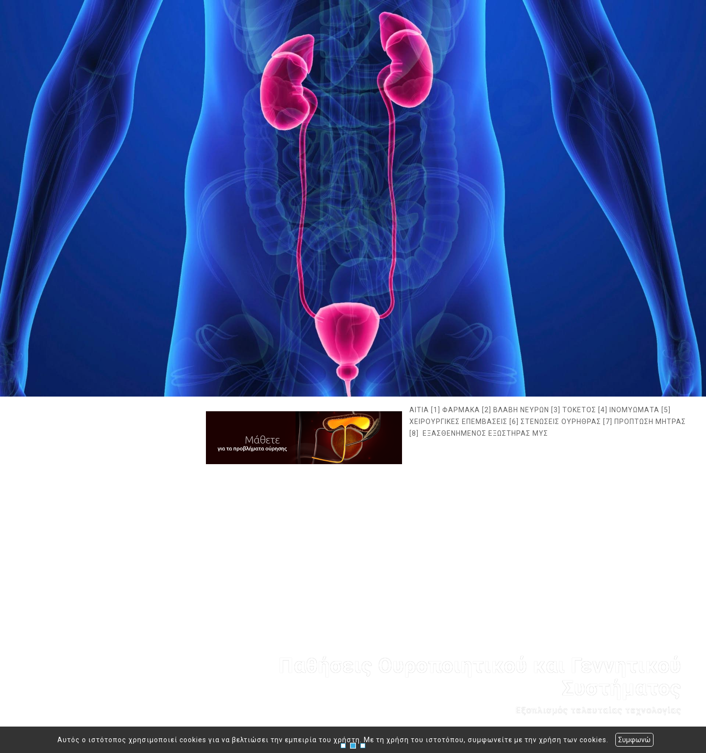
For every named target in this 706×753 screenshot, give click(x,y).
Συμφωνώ (634, 740)
